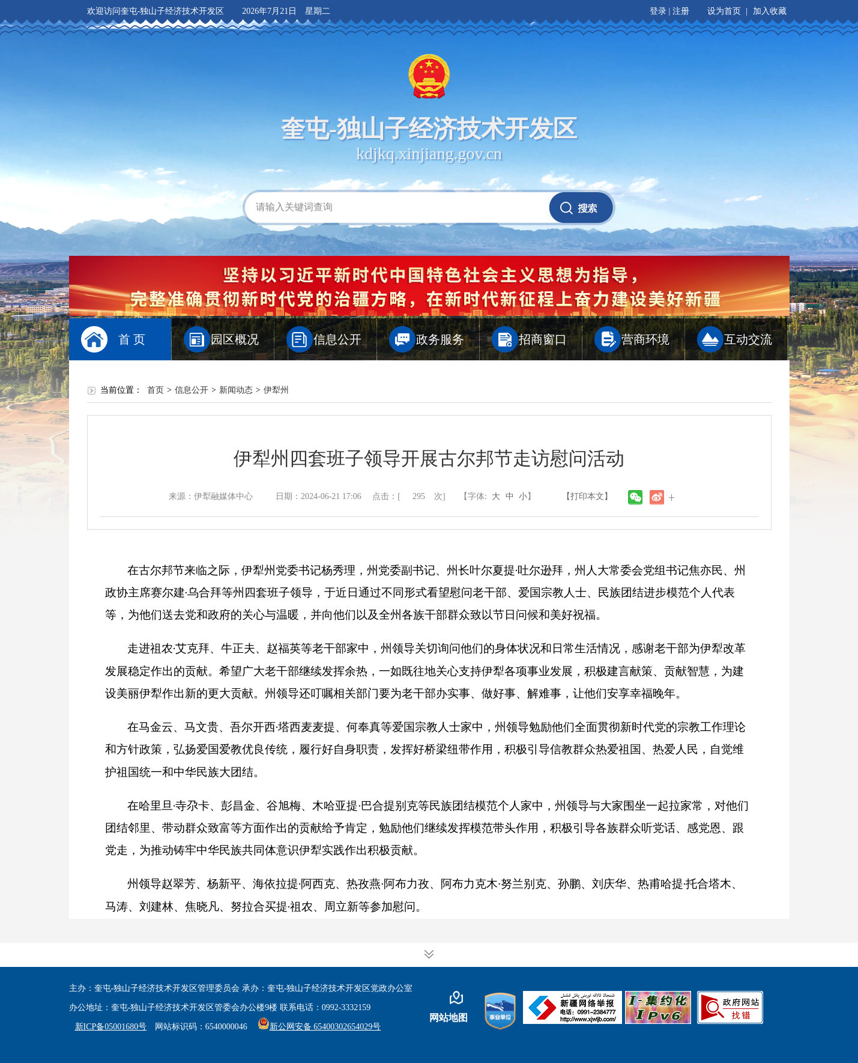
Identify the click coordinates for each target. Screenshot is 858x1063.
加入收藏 (770, 11)
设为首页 (724, 11)
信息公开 (337, 339)
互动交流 (748, 339)
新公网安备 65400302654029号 (319, 1026)
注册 (680, 11)
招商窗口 (543, 339)
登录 (658, 11)
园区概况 (235, 339)
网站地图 (448, 1018)
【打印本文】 (587, 496)
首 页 (131, 339)
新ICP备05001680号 (111, 1026)
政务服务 (440, 339)
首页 (155, 390)
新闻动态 (236, 390)
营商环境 (645, 339)
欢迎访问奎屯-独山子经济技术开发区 (156, 11)
